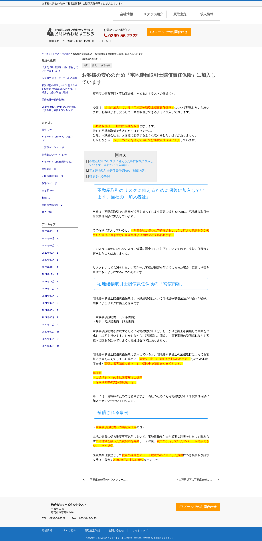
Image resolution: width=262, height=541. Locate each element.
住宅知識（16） (50, 169)
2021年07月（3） (51, 303)
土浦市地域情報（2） (53, 204)
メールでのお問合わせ (168, 32)
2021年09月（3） (51, 295)
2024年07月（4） (51, 245)
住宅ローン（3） (51, 183)
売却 (86, 65)
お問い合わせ (116, 530)
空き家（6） (48, 190)
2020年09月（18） (52, 331)
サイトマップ (140, 530)
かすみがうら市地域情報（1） (58, 161)
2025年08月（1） (51, 231)
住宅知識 (105, 65)
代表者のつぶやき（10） (55, 154)
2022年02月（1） (51, 260)
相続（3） (47, 197)
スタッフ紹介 (153, 14)
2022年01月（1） (51, 267)
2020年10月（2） (51, 324)
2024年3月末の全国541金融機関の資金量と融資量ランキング (59, 108)
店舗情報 (47, 530)
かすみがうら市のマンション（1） (57, 138)
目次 (122, 155)
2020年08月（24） (52, 339)
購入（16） (48, 212)
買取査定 (179, 14)
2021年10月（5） (51, 288)
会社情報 (126, 14)
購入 (94, 65)
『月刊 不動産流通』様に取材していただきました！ (60, 69)
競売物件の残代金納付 (54, 99)
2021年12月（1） (51, 274)
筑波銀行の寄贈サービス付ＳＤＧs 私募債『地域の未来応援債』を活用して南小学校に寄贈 (59, 89)
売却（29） (48, 129)
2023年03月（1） (51, 252)
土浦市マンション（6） (54, 147)
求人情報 (206, 14)
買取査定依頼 (92, 530)
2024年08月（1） (51, 238)
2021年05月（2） (51, 317)
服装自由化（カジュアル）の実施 (59, 78)
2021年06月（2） (51, 310)
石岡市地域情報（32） (54, 176)
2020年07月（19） (52, 346)
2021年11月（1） (51, 281)
